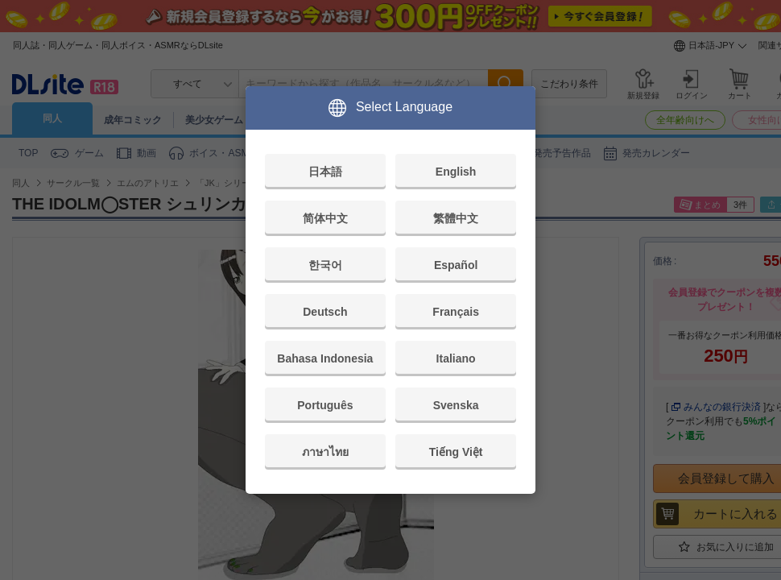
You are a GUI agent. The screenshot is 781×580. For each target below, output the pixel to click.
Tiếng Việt (456, 451)
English (456, 171)
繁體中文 (455, 218)
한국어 (325, 265)
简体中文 (325, 218)
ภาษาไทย (325, 451)
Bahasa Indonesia (325, 358)
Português (325, 405)
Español (455, 265)
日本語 (325, 171)
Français (455, 311)
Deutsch (325, 311)
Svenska (456, 405)
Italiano (456, 358)
